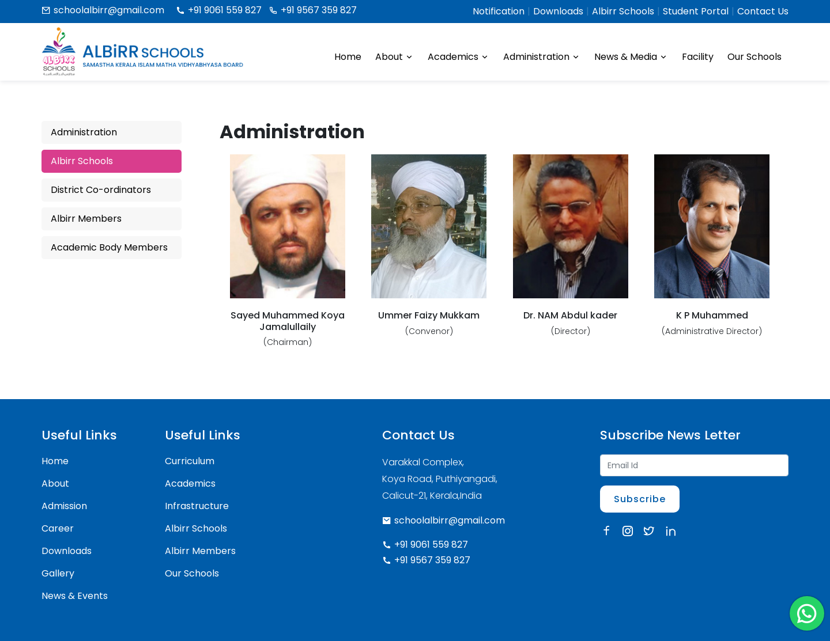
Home (347, 56)
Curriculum (189, 461)
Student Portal (696, 11)
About (394, 57)
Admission (64, 506)
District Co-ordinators (101, 189)
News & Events (75, 595)
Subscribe (640, 499)
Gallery (58, 573)
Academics (458, 57)
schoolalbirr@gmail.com (103, 10)
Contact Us (762, 11)
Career (58, 528)
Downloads (558, 11)
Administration (541, 57)
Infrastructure (197, 506)
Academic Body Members (109, 247)
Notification (499, 11)
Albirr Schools (623, 11)
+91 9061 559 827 (219, 10)
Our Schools (754, 56)
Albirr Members (86, 218)
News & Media (631, 57)
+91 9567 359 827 (313, 10)
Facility (698, 56)
